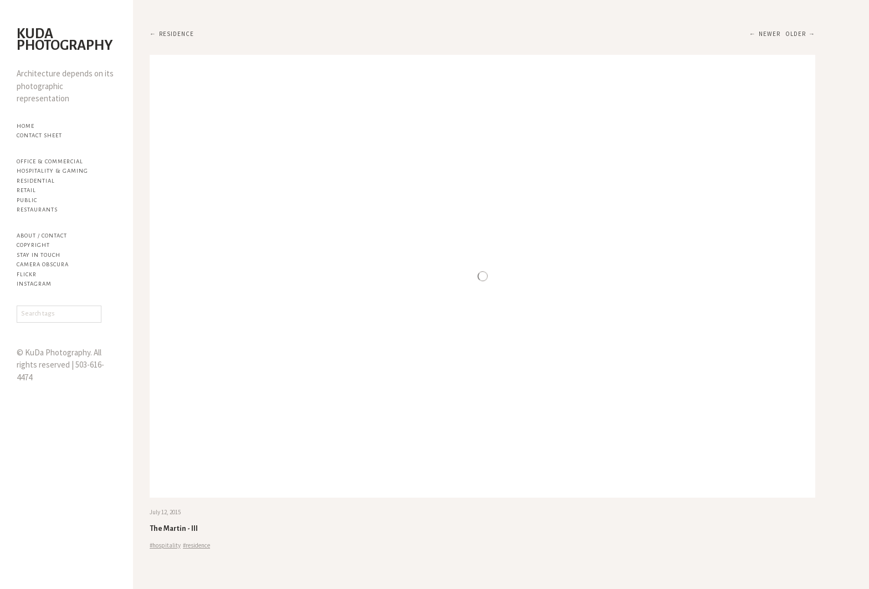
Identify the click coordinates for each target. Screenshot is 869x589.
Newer (769, 34)
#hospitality (165, 545)
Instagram (34, 284)
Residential (36, 181)
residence (176, 34)
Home (25, 126)
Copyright (33, 245)
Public (27, 200)
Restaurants (37, 209)
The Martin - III (174, 529)
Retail (26, 190)
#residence (196, 545)
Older (795, 34)
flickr (27, 274)
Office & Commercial (50, 161)
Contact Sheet (39, 135)
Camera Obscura (43, 264)
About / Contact (42, 235)
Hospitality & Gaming (52, 171)
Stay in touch (38, 255)
